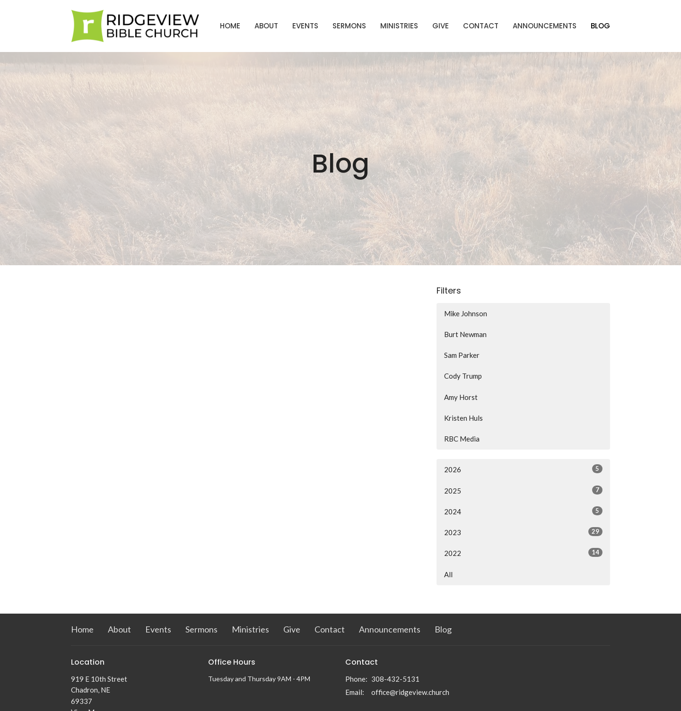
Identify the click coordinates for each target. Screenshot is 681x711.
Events (305, 26)
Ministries (399, 26)
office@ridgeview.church (410, 692)
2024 (523, 511)
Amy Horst (461, 397)
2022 (523, 552)
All (448, 574)
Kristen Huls (463, 418)
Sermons (349, 26)
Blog (600, 26)
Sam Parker (462, 355)
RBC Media (462, 438)
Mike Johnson (465, 313)
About (266, 26)
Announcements (544, 26)
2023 (523, 532)
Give (440, 26)
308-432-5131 (395, 679)
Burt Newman (465, 334)
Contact (480, 26)
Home (230, 26)
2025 (523, 490)
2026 (523, 469)
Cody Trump (463, 376)
